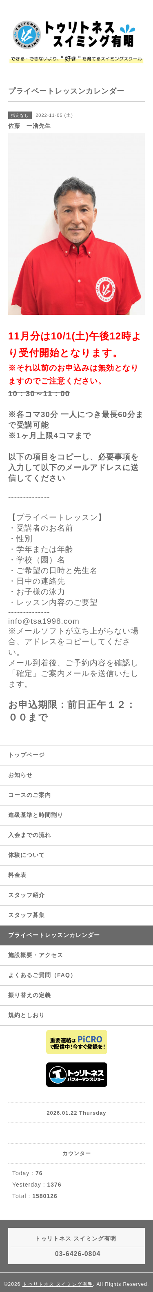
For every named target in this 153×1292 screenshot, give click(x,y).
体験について (26, 855)
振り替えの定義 (29, 995)
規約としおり (26, 1015)
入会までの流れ (29, 835)
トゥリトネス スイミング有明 (57, 1284)
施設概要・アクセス (35, 955)
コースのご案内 (29, 795)
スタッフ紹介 (26, 895)
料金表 (17, 875)
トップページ (26, 755)
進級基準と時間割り (35, 815)
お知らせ (20, 775)
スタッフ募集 (26, 915)
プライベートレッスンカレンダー (54, 935)
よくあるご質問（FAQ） (42, 975)
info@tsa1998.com (44, 621)
